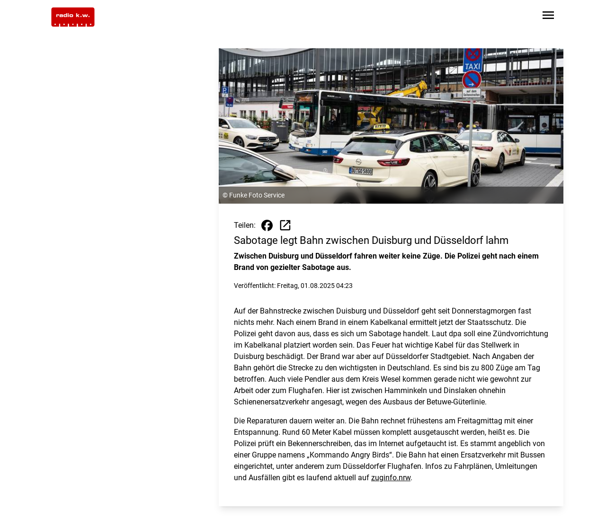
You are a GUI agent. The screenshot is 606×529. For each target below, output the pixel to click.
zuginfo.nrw (390, 477)
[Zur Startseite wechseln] (73, 17)
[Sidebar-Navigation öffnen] (548, 17)
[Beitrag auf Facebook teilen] (267, 225)
